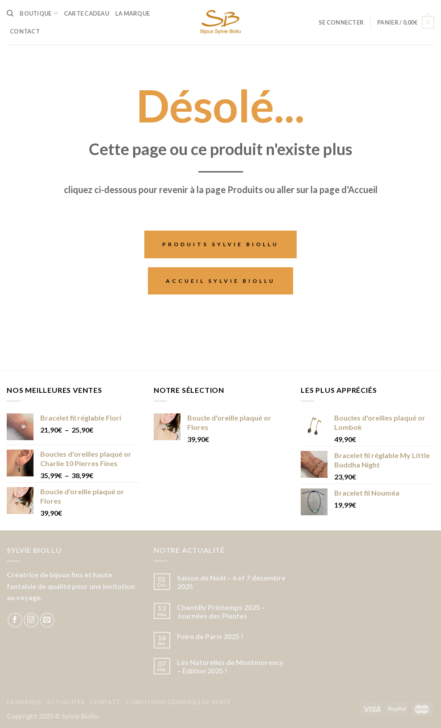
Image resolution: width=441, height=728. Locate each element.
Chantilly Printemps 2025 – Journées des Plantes (221, 611)
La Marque (132, 13)
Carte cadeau (86, 13)
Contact (25, 31)
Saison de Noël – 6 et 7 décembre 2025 (231, 581)
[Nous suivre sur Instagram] (31, 620)
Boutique (39, 13)
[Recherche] (10, 13)
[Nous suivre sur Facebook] (15, 620)
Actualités (65, 702)
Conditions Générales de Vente (178, 702)
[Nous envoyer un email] (47, 620)
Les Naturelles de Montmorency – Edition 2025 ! (230, 666)
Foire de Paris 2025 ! (210, 636)
